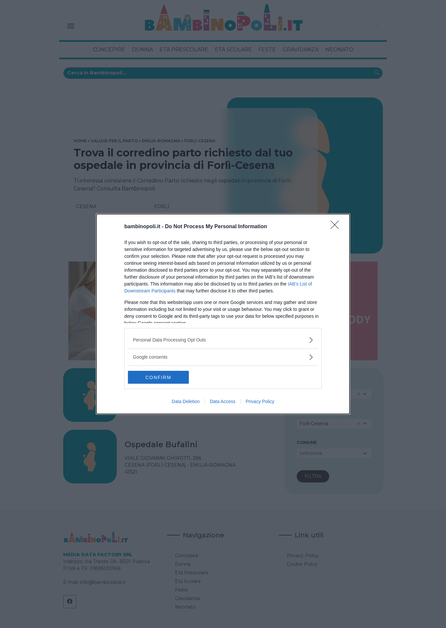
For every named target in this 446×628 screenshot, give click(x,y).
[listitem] (223, 340)
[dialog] (223, 314)
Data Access (222, 401)
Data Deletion (186, 401)
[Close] (337, 227)
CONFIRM (159, 377)
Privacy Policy (260, 401)
